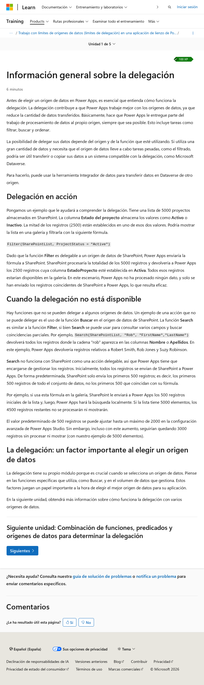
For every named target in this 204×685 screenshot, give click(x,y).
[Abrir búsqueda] (169, 7)
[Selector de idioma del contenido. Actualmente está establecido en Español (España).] (25, 649)
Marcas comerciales (124, 669)
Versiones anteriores (91, 661)
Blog (117, 661)
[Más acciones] (193, 33)
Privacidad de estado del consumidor (36, 669)
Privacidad (162, 661)
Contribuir (139, 661)
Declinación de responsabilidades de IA (37, 661)
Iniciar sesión (187, 6)
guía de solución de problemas (102, 576)
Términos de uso (89, 669)
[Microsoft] (9, 7)
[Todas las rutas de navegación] (10, 33)
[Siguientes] (157, 7)
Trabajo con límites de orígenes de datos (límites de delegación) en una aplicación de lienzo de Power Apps (97, 32)
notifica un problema (156, 576)
